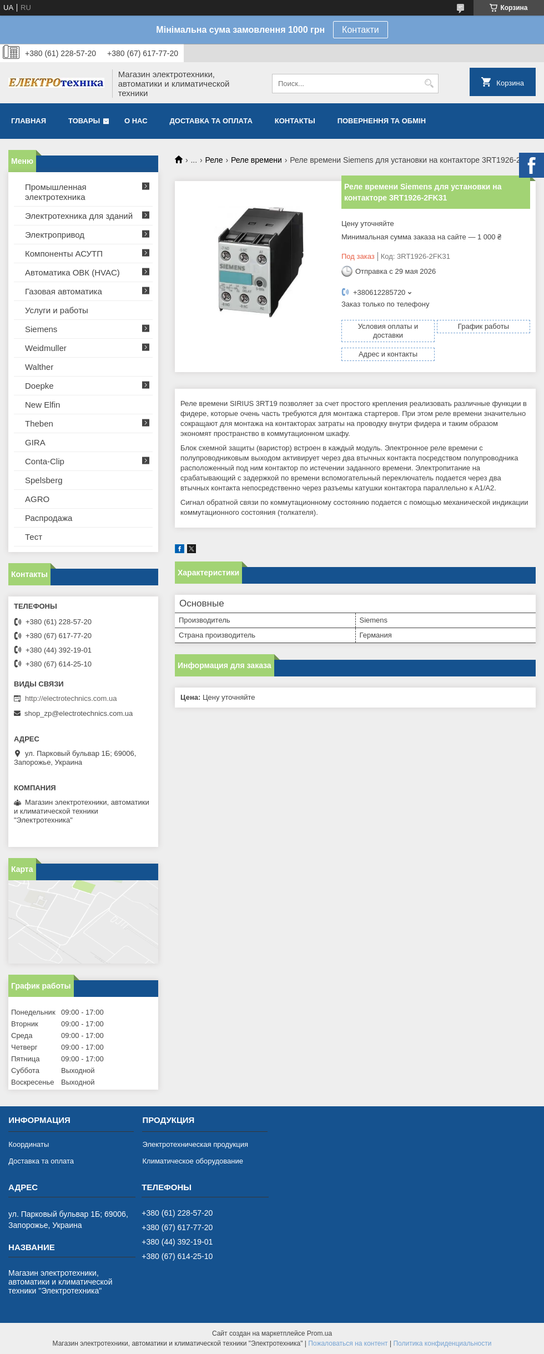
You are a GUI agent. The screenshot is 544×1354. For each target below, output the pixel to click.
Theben (39, 423)
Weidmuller (46, 348)
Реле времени (256, 160)
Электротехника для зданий (79, 215)
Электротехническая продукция (195, 1144)
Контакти (360, 29)
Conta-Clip (44, 461)
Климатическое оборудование (192, 1161)
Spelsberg (44, 480)
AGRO (37, 499)
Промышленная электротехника (56, 192)
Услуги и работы (56, 310)
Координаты (28, 1144)
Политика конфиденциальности (442, 1343)
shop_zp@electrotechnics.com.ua (78, 713)
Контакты (295, 121)
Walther (39, 367)
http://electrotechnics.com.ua (71, 698)
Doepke (39, 385)
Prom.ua (319, 1333)
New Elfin (42, 404)
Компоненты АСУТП (64, 253)
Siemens (41, 329)
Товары (84, 121)
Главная (28, 121)
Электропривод (54, 234)
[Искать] (429, 83)
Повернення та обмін (382, 121)
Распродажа (48, 518)
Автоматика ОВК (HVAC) (72, 272)
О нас (136, 121)
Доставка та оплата (211, 121)
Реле (214, 160)
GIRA (35, 442)
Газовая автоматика (63, 291)
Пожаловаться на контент (347, 1343)
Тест (33, 536)
